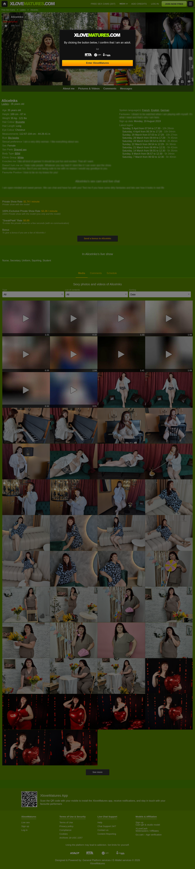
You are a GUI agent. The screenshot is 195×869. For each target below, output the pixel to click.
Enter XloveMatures (97, 63)
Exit (97, 49)
